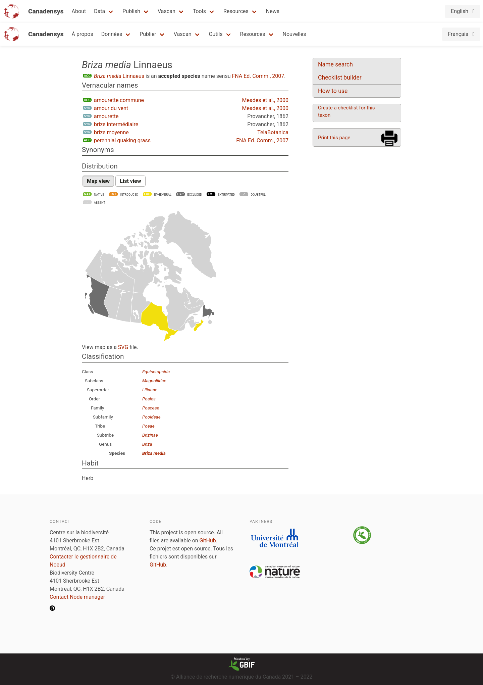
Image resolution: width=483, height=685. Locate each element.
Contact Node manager (77, 597)
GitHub (208, 540)
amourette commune (119, 100)
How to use (332, 91)
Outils (216, 34)
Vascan (166, 11)
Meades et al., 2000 (265, 100)
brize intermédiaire (116, 124)
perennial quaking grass (122, 140)
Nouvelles (294, 34)
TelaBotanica (272, 132)
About (79, 11)
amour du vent (111, 108)
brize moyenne (111, 132)
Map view (98, 181)
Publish (131, 11)
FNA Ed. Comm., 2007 (258, 76)
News (272, 11)
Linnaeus (119, 76)
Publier (148, 34)
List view (130, 181)
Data (99, 11)
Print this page (334, 138)
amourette (106, 116)
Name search (335, 64)
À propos (82, 34)
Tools (199, 11)
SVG (123, 347)
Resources (236, 11)
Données (111, 34)
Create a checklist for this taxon (346, 111)
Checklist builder (340, 77)
